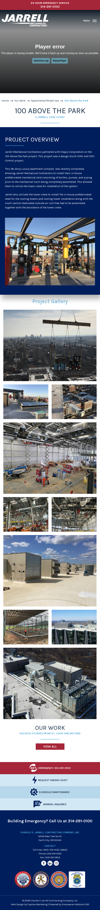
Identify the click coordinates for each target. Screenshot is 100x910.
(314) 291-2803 (52, 857)
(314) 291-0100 (54, 853)
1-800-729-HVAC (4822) (55, 849)
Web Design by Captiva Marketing (29, 904)
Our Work (20, 100)
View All (50, 746)
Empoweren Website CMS (75, 904)
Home (5, 100)
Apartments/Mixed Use (45, 100)
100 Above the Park (76, 100)
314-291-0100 (80, 821)
